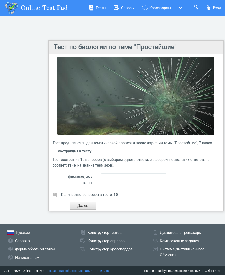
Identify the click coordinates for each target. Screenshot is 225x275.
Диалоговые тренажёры (181, 232)
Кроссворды (156, 7)
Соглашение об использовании (70, 271)
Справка (22, 241)
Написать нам (27, 257)
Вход (213, 7)
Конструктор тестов (105, 232)
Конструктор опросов (106, 241)
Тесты (97, 7)
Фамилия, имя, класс (80, 180)
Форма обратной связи (35, 249)
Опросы (124, 7)
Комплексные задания (179, 241)
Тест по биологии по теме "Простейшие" (115, 47)
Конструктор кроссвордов (110, 249)
